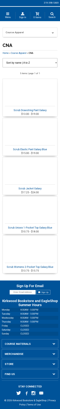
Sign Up (43, 292)
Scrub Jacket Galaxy (30, 187)
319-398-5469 (51, 2)
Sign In (22, 17)
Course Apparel (18, 53)
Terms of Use (34, 404)
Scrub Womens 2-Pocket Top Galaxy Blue (30, 265)
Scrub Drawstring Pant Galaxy (30, 109)
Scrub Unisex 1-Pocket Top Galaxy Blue (30, 226)
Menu (8, 17)
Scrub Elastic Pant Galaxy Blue (30, 148)
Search (52, 17)
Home (6, 53)
